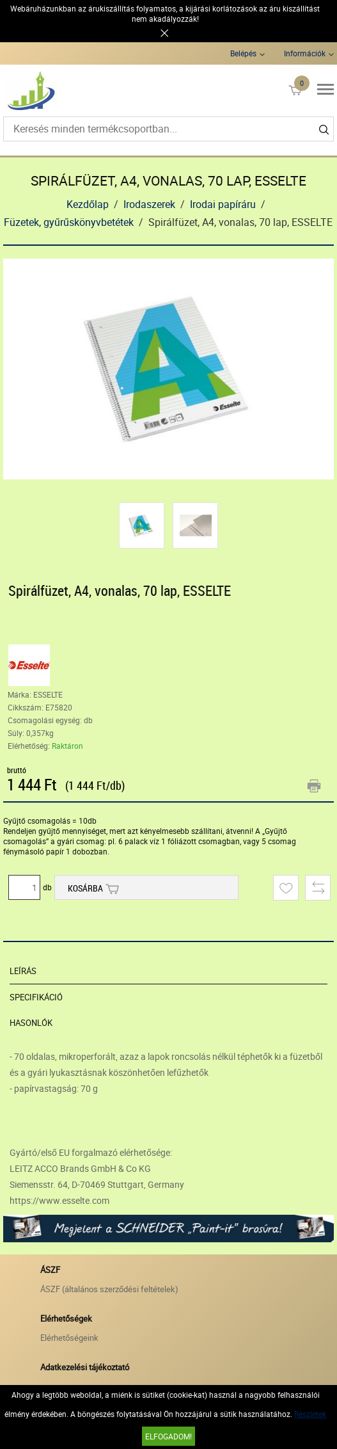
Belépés (243, 53)
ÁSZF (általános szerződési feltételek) (109, 1289)
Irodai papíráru (223, 204)
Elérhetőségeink (69, 1337)
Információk (304, 53)
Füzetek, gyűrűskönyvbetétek (69, 222)
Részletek (310, 1414)
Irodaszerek (149, 204)
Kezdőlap (88, 204)
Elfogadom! (168, 1436)
